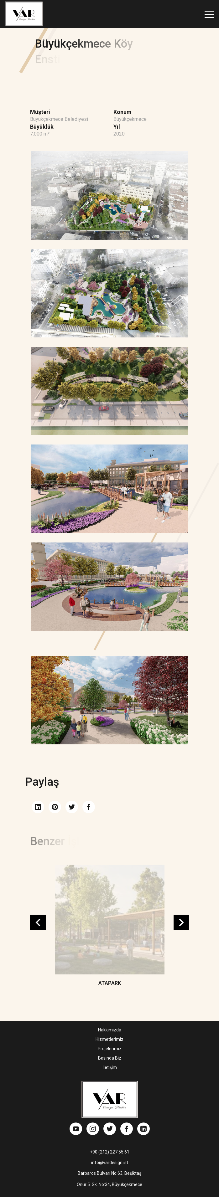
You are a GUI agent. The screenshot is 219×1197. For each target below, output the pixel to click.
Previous (38, 922)
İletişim (109, 1067)
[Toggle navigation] (209, 14)
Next (181, 922)
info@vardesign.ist (109, 1162)
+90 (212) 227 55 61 (109, 1151)
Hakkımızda (109, 1029)
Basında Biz (109, 1058)
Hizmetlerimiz (109, 1039)
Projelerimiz (110, 1048)
